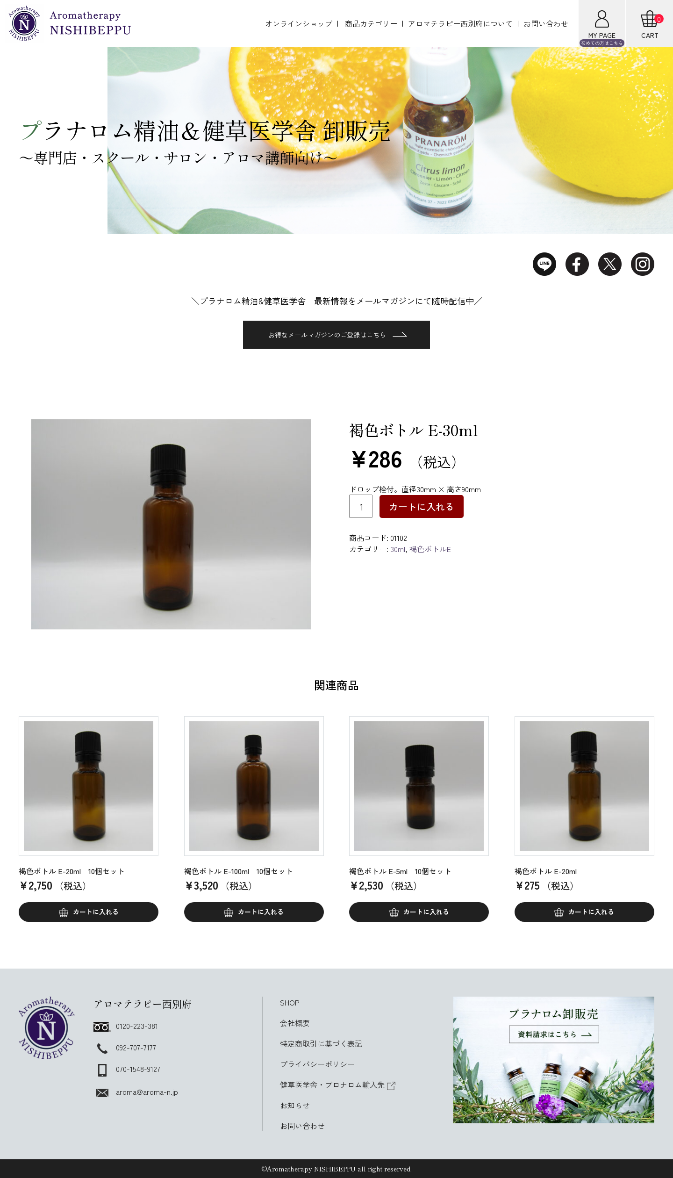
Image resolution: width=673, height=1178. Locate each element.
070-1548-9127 (126, 1068)
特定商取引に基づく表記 (321, 1043)
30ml (397, 548)
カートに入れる (421, 506)
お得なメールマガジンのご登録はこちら (337, 334)
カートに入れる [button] (96, 911)
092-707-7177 (124, 1047)
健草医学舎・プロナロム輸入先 (338, 1084)
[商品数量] (360, 506)
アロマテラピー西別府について (460, 23)
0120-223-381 (125, 1025)
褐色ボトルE (430, 548)
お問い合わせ (545, 23)
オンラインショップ (298, 23)
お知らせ (295, 1105)
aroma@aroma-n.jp (135, 1091)
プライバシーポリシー (317, 1064)
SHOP (290, 1002)
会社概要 (295, 1022)
